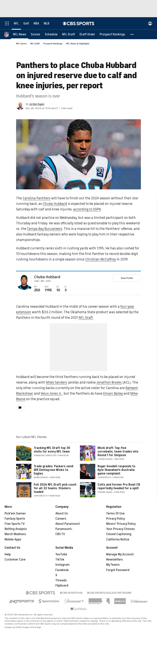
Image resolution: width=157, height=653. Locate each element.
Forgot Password (117, 570)
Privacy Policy (115, 519)
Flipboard (61, 585)
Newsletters (114, 559)
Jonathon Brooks (109, 382)
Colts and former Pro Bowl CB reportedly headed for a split (119, 486)
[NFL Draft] (68, 34)
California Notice (117, 539)
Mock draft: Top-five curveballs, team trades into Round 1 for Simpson (118, 451)
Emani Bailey (113, 393)
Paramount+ (63, 529)
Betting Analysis (16, 529)
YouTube (61, 554)
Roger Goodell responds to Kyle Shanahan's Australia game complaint (116, 469)
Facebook (62, 570)
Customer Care (15, 559)
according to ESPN (87, 209)
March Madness (15, 534)
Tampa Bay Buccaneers (44, 229)
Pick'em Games (15, 513)
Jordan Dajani (36, 104)
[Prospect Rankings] (112, 34)
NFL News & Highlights (78, 43)
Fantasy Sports (15, 519)
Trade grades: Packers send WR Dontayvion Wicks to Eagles (53, 469)
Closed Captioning (118, 534)
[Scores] (36, 34)
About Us (61, 513)
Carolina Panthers (36, 198)
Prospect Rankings (52, 43)
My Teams (113, 565)
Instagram (62, 565)
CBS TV (60, 534)
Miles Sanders (56, 382)
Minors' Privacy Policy (121, 524)
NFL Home (21, 43)
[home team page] (30, 288)
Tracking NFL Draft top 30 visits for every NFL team (52, 449)
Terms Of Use (115, 513)
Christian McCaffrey (100, 259)
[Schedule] (51, 34)
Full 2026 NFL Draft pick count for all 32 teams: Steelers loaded (55, 488)
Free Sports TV (15, 524)
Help (8, 554)
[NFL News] (20, 34)
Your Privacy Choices (120, 529)
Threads (61, 580)
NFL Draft (35, 43)
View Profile (127, 278)
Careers (60, 519)
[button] (132, 34)
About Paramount (67, 524)
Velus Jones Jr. (51, 393)
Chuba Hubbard (55, 204)
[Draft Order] (87, 34)
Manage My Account (120, 554)
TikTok (59, 559)
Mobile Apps (13, 539)
